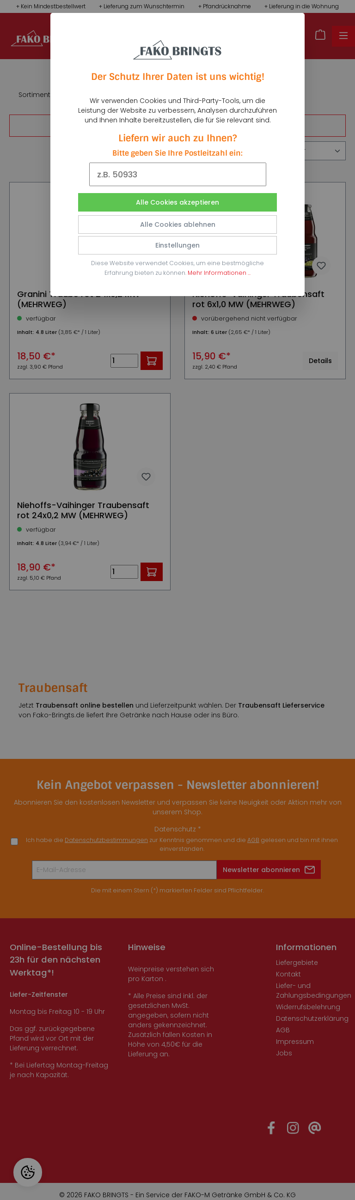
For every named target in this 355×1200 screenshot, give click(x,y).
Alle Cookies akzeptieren (177, 202)
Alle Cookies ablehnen (177, 224)
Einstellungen (177, 245)
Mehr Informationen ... (219, 273)
